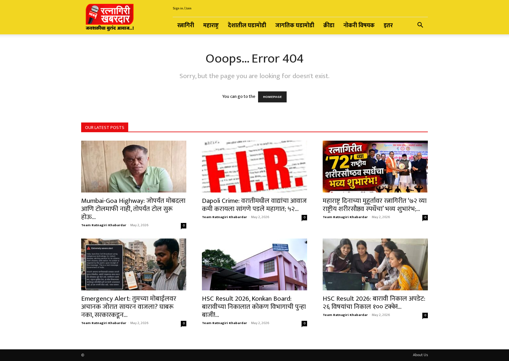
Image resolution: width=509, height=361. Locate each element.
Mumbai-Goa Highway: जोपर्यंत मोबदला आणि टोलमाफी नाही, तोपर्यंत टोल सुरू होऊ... (133, 209)
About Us (420, 355)
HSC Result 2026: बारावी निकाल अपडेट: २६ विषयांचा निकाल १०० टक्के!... (374, 302)
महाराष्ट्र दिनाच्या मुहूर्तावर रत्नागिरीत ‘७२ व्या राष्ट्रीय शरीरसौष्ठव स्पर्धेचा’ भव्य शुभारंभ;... (375, 205)
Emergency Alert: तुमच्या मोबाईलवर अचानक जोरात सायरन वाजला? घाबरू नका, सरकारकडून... (128, 306)
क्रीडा (328, 25)
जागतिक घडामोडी (294, 25)
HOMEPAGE (272, 97)
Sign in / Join (182, 8)
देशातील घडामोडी (247, 25)
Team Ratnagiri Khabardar (103, 225)
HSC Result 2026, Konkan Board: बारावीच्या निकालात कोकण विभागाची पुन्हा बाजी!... (254, 306)
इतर (388, 25)
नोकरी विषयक (359, 25)
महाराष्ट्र (211, 25)
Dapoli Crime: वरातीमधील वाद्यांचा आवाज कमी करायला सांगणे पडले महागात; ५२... (254, 205)
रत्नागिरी (185, 25)
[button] (420, 26)
